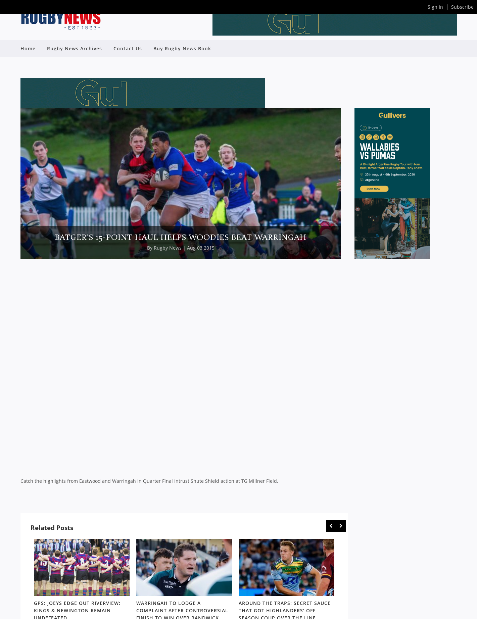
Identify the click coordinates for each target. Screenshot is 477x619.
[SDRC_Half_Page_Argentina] (392, 257)
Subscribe (462, 7)
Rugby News (168, 248)
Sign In (435, 7)
